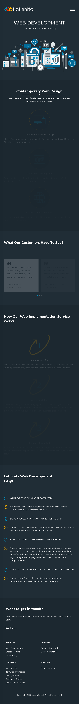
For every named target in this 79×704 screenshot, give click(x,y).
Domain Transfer (49, 652)
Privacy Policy (12, 675)
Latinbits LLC (38, 695)
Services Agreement (15, 683)
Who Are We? (12, 668)
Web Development (15, 648)
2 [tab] (39, 295)
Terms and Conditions (16, 672)
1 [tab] (37, 295)
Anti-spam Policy (14, 679)
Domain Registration (50, 648)
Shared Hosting (13, 652)
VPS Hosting (11, 655)
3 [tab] (41, 295)
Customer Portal (48, 668)
